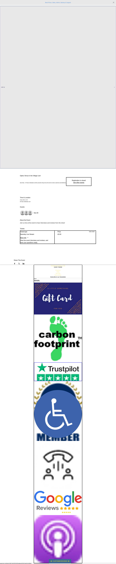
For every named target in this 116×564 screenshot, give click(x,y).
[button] (58, 87)
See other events (78, 182)
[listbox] (58, 87)
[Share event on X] (19, 263)
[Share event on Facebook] (14, 263)
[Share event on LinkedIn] (23, 263)
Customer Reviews (60, 561)
